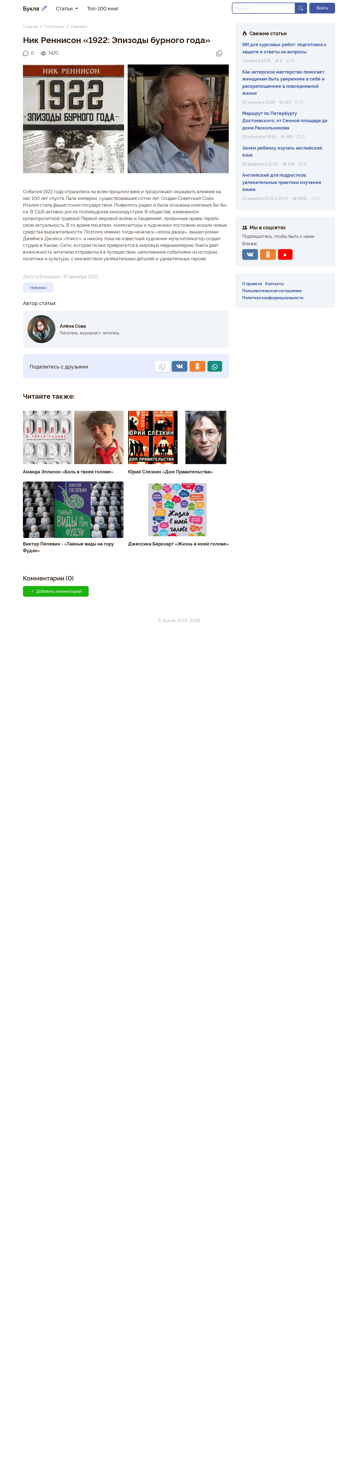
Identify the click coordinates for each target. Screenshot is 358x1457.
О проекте (252, 283)
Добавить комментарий (55, 591)
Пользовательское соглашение (272, 290)
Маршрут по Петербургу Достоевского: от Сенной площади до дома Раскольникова (285, 120)
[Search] (263, 8)
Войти (322, 8)
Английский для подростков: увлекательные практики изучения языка (281, 182)
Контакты (274, 283)
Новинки (79, 26)
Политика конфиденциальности (272, 297)
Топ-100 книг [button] (103, 8)
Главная (30, 26)
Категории (54, 26)
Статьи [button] (65, 8)
